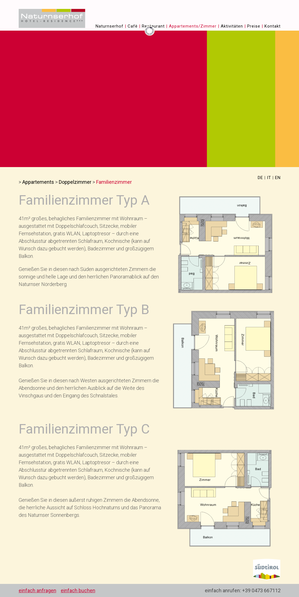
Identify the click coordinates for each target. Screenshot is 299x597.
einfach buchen (78, 590)
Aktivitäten (232, 26)
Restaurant (153, 26)
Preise (253, 26)
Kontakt (272, 26)
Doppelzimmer (75, 182)
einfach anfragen (37, 590)
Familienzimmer (114, 182)
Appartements (38, 182)
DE (260, 177)
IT (269, 177)
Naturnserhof (109, 26)
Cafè (133, 26)
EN (278, 177)
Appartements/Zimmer (193, 26)
